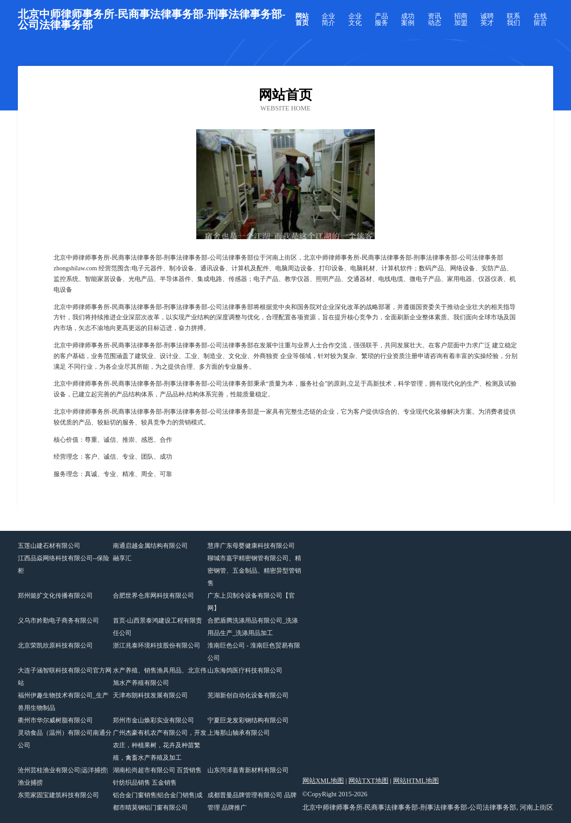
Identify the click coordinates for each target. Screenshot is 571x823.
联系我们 (513, 19)
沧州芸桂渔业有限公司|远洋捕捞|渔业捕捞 (63, 776)
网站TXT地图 (368, 780)
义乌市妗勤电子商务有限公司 (58, 620)
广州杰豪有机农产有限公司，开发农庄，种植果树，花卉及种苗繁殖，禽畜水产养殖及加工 (160, 745)
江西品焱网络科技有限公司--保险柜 (63, 564)
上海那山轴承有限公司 (238, 732)
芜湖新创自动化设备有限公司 (248, 695)
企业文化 (355, 19)
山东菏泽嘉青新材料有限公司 (248, 770)
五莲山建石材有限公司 (49, 545)
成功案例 (407, 19)
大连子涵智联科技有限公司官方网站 (65, 676)
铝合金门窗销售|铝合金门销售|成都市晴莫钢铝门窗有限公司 (158, 801)
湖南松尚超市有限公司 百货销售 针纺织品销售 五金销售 (157, 776)
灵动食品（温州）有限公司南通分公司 (65, 739)
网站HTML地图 (416, 780)
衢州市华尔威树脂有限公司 (55, 720)
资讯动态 (434, 19)
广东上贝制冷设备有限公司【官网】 (251, 601)
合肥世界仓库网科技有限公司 (153, 595)
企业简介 (328, 19)
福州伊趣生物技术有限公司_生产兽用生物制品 (63, 701)
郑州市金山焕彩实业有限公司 (153, 720)
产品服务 (381, 19)
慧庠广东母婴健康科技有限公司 (251, 545)
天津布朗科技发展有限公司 (150, 695)
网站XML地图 (323, 780)
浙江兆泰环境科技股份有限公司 (156, 645)
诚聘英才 (487, 19)
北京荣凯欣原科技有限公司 (55, 645)
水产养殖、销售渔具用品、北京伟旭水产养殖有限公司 (160, 676)
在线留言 (540, 19)
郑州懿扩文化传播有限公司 (55, 595)
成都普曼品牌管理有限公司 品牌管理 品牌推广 (252, 801)
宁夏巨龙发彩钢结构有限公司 (248, 720)
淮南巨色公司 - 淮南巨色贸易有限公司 (253, 651)
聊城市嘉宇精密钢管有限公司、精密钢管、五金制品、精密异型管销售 (254, 571)
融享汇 (122, 558)
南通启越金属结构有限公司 (150, 545)
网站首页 (302, 19)
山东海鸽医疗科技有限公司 (244, 670)
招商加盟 (461, 19)
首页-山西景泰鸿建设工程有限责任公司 (158, 626)
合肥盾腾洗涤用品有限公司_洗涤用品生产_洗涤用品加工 (252, 626)
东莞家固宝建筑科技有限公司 (58, 795)
